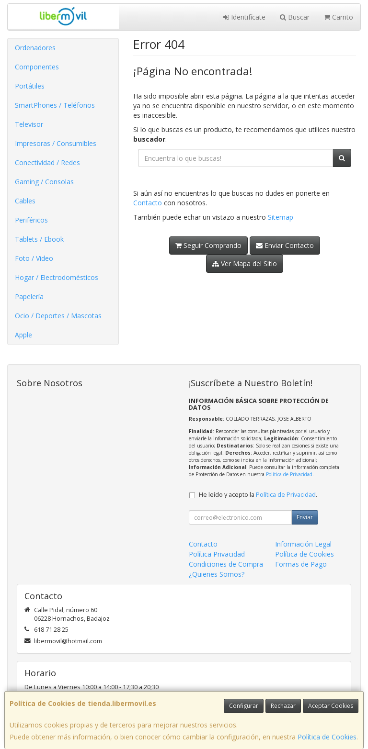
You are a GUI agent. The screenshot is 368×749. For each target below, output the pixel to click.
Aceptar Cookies (330, 706)
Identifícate (244, 17)
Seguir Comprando (208, 245)
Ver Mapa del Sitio (244, 263)
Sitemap (280, 217)
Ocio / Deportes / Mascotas (58, 315)
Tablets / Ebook (39, 239)
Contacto (147, 202)
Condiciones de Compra (226, 564)
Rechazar (283, 706)
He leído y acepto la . (258, 495)
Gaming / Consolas (44, 181)
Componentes (37, 66)
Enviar (305, 517)
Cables (25, 200)
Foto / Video (34, 258)
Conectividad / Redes (47, 162)
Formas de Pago (301, 564)
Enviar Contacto (285, 245)
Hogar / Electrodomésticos (56, 277)
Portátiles (30, 85)
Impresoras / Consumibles (55, 143)
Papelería (29, 296)
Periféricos (31, 219)
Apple (23, 334)
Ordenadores (35, 47)
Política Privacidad (217, 554)
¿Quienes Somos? (216, 574)
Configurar (243, 706)
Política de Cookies (327, 736)
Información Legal (303, 543)
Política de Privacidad (289, 474)
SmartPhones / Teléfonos (55, 105)
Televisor (29, 124)
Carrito (338, 17)
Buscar (295, 17)
